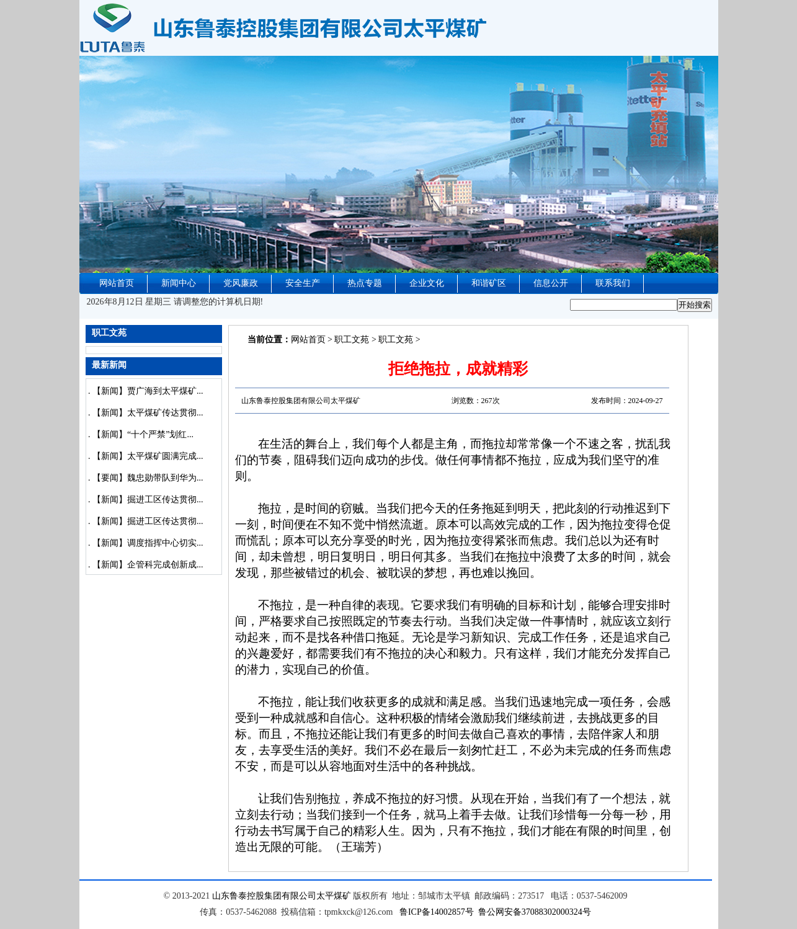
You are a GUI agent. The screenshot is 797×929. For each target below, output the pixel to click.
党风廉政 (240, 283)
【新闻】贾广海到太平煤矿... (147, 391)
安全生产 (302, 283)
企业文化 (426, 283)
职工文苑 (351, 339)
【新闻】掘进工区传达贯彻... (147, 499)
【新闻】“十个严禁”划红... (143, 434)
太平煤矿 (333, 895)
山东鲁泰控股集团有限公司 (264, 895)
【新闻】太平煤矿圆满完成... (147, 456)
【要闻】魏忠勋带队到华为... (147, 477)
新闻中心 (178, 283)
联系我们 (612, 283)
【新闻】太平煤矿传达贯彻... (147, 412)
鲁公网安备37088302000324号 (534, 912)
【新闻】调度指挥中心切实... (147, 543)
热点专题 (364, 283)
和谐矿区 (488, 283)
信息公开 (550, 283)
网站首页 (116, 283)
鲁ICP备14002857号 (436, 912)
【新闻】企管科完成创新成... (147, 564)
